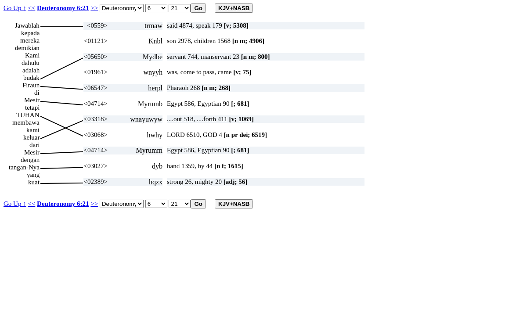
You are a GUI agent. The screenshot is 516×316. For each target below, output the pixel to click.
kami (33, 129)
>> (94, 7)
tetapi (32, 107)
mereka (30, 40)
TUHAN (28, 114)
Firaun (31, 85)
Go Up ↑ (15, 7)
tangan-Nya (24, 167)
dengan (30, 159)
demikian (27, 47)
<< (31, 7)
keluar (31, 137)
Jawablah (27, 25)
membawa (26, 122)
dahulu (31, 62)
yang (33, 174)
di (37, 92)
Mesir (32, 100)
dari (34, 144)
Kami (32, 55)
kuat (34, 182)
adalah (31, 70)
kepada (30, 32)
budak (31, 77)
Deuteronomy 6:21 (63, 7)
